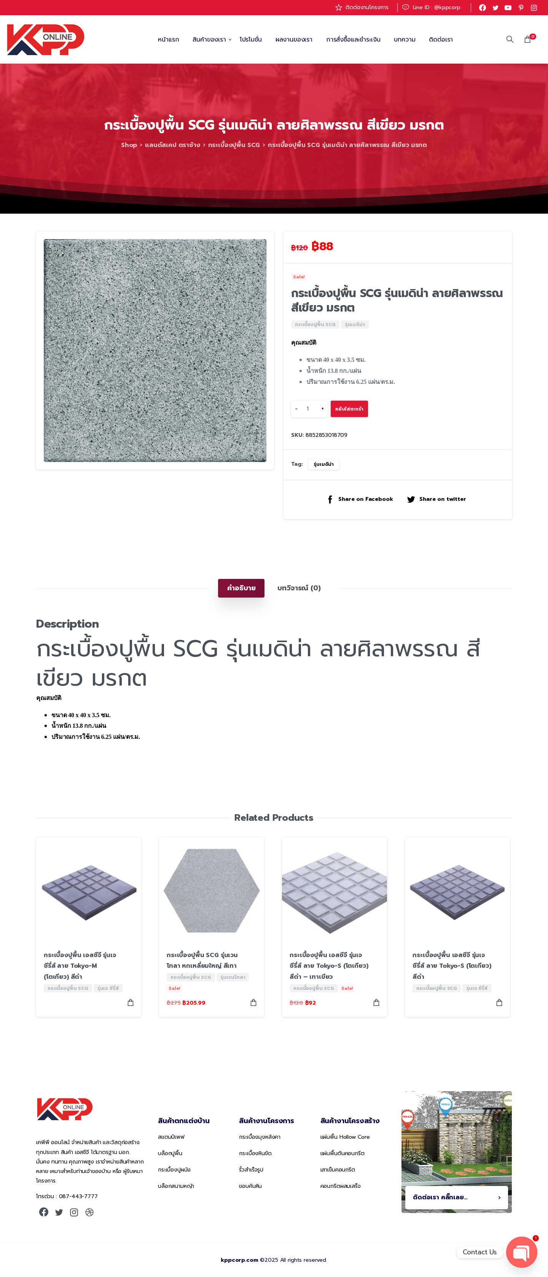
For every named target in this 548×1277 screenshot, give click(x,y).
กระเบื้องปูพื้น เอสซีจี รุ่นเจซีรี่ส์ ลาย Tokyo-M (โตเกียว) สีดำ (80, 966)
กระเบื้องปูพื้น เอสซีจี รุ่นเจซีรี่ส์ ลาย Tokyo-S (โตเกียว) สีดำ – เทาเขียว (329, 966)
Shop (129, 145)
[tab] (241, 588)
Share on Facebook (359, 499)
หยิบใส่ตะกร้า (349, 409)
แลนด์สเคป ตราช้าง (172, 145)
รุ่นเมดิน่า (324, 464)
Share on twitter (436, 499)
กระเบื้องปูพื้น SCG (234, 145)
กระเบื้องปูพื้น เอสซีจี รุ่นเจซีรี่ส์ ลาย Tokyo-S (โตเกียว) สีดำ (452, 966)
